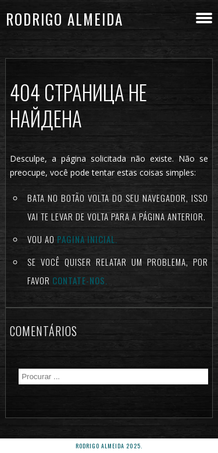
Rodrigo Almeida (64, 19)
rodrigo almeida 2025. (109, 445)
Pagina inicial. (87, 239)
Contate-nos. (80, 280)
